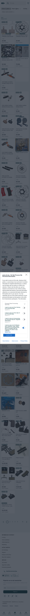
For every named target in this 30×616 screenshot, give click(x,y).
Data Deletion (6, 341)
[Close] (26, 275)
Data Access (15, 341)
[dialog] (15, 308)
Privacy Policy (23, 341)
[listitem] (15, 304)
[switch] (24, 308)
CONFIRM (9, 335)
